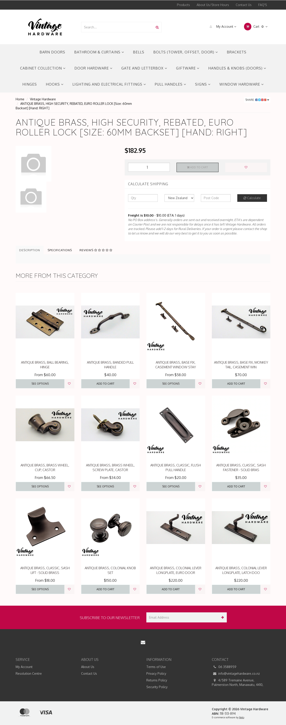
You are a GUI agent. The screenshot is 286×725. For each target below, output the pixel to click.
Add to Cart (197, 167)
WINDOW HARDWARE (241, 84)
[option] (67, 164)
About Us (87, 667)
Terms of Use (156, 667)
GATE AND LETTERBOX (144, 68)
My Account (221, 26)
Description (29, 250)
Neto (241, 717)
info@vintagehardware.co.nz (236, 673)
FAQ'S (262, 5)
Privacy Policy (156, 673)
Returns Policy (156, 680)
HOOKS (54, 84)
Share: (257, 99)
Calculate (252, 198)
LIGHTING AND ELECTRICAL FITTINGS (109, 84)
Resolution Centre (29, 673)
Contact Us (244, 5)
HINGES (29, 84)
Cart (255, 26)
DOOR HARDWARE (93, 68)
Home (20, 99)
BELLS (138, 52)
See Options (40, 383)
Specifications (60, 250)
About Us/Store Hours (213, 5)
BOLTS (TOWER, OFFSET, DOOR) (185, 52)
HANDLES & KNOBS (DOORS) (237, 68)
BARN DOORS (52, 52)
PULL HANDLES (170, 84)
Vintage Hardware (43, 99)
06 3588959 (224, 667)
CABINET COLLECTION (42, 68)
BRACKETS (236, 52)
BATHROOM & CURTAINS (99, 52)
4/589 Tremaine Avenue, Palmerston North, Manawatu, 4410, (237, 682)
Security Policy (157, 687)
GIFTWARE (187, 68)
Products (183, 5)
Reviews (96, 250)
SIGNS (202, 84)
